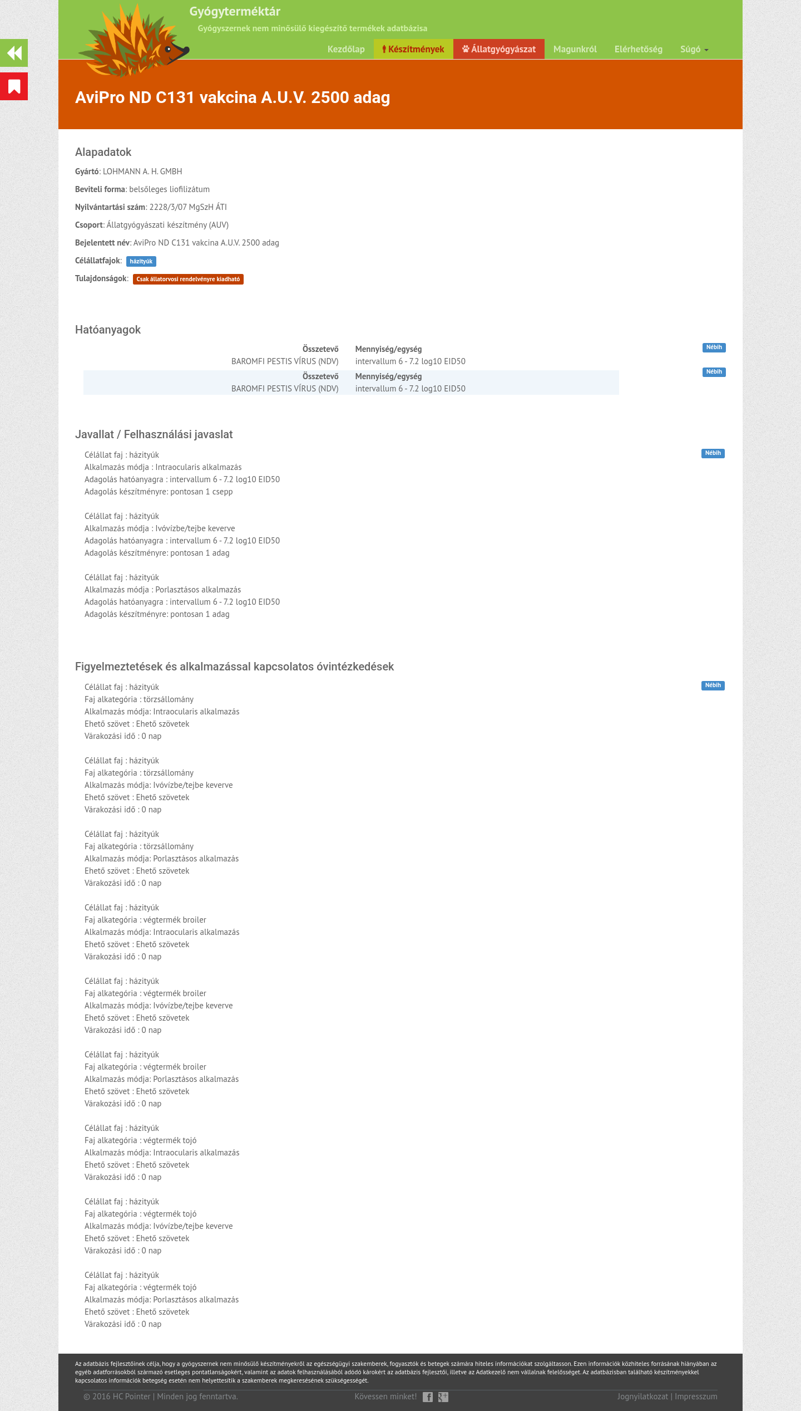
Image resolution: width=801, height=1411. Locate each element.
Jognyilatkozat (643, 1396)
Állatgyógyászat (499, 49)
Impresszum (696, 1396)
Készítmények (413, 49)
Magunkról (575, 49)
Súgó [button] (694, 49)
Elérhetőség (638, 49)
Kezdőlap (346, 49)
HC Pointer (132, 1396)
